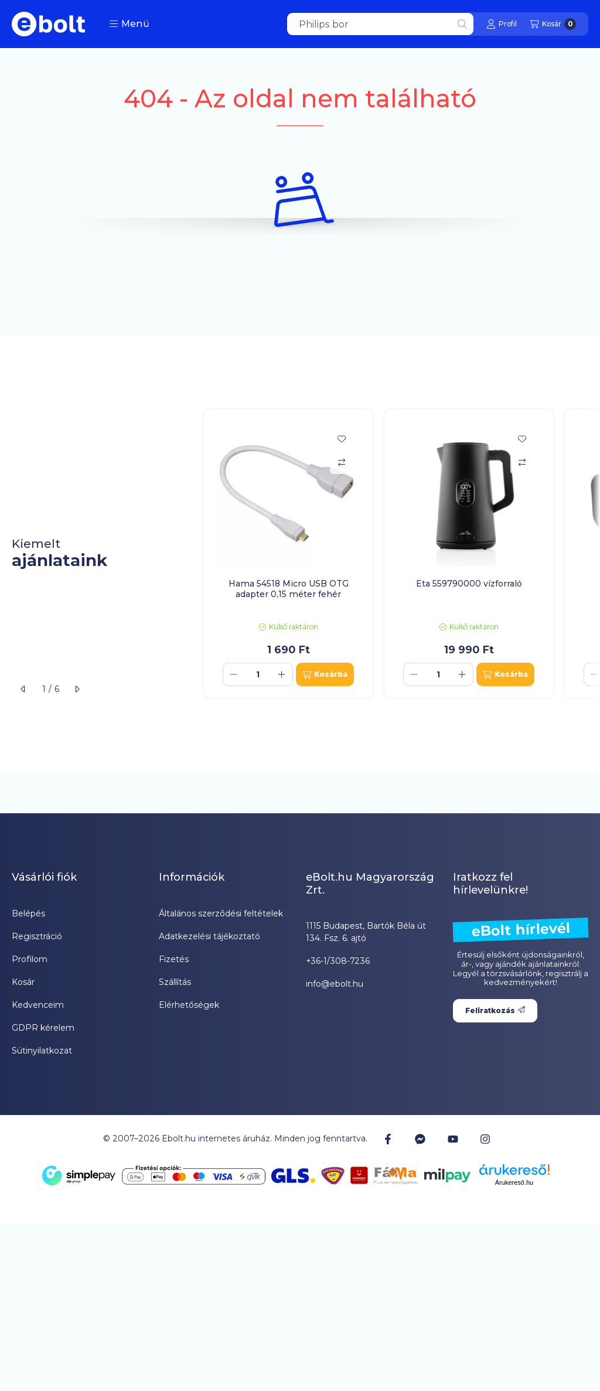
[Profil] (501, 24)
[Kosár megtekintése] (553, 24)
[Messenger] (420, 1138)
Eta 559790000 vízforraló (469, 583)
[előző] (23, 689)
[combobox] (380, 24)
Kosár (23, 982)
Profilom (29, 959)
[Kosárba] (325, 674)
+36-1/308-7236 (338, 961)
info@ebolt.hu (334, 984)
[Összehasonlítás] (341, 462)
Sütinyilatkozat (42, 1050)
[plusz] (282, 674)
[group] (396, 554)
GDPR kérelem (43, 1027)
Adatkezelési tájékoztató (209, 936)
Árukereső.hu (514, 1182)
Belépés (28, 913)
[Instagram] (485, 1138)
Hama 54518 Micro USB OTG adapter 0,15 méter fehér (289, 588)
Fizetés (174, 959)
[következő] (76, 689)
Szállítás (175, 982)
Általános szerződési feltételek (221, 913)
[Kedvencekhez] (341, 439)
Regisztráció (37, 936)
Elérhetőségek (189, 1005)
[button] (129, 24)
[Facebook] (388, 1138)
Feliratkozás (495, 1010)
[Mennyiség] (257, 674)
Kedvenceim (38, 1005)
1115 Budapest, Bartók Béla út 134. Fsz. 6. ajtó (366, 931)
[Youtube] (453, 1139)
